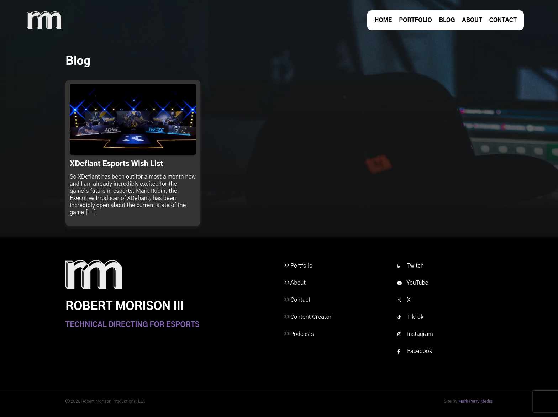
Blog (447, 20)
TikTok (410, 317)
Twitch (410, 266)
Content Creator (311, 317)
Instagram (415, 334)
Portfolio (415, 20)
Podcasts (302, 334)
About (472, 20)
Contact (503, 20)
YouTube (412, 283)
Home (383, 20)
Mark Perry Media (475, 401)
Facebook (414, 351)
